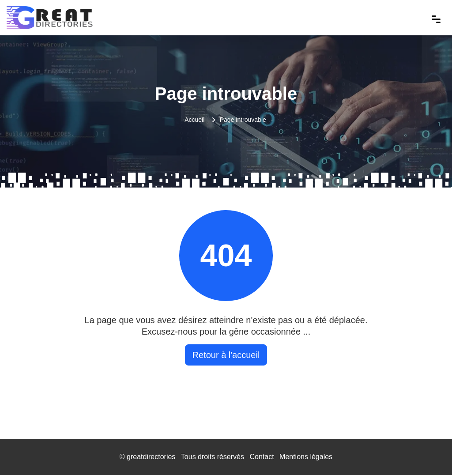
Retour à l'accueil (226, 355)
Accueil (194, 119)
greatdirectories (151, 456)
